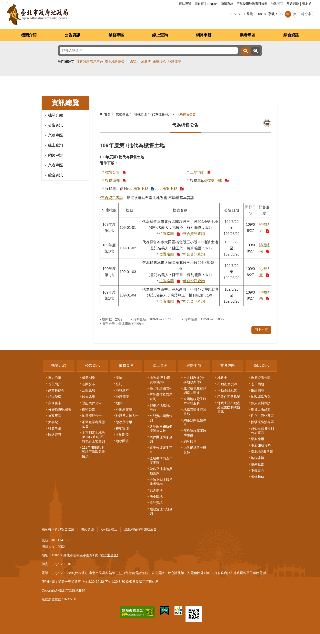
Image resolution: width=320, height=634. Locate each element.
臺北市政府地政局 (37, 14)
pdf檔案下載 (212, 180)
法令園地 (156, 496)
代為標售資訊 (161, 114)
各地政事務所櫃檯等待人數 (161, 429)
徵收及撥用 (124, 422)
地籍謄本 (122, 390)
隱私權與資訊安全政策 (58, 529)
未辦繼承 (159, 61)
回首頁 (199, 3)
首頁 (107, 114)
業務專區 (116, 35)
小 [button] (281, 14)
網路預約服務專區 (194, 422)
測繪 (119, 378)
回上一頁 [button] (261, 330)
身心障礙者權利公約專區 (262, 430)
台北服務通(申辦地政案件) (193, 380)
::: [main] (101, 108)
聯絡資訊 (54, 434)
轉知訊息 (88, 396)
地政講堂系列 (261, 396)
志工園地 (257, 384)
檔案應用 (257, 439)
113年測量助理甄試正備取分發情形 (93, 452)
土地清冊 (197, 172)
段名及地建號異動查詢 (161, 471)
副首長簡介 (56, 390)
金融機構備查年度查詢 (161, 460)
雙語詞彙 (293, 3)
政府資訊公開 (261, 378)
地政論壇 (257, 458)
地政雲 (146, 61)
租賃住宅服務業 (228, 396)
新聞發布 (88, 384)
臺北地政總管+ (160, 388)
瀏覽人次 (48, 547)
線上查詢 (160, 35)
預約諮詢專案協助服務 (194, 433)
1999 (119, 573)
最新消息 (88, 378)
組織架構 (54, 396)
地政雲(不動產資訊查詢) (160, 380)
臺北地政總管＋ (116, 61)
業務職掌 (54, 403)
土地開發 (122, 434)
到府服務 (190, 441)
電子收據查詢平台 (161, 450)
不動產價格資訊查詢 (161, 397)
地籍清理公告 (92, 415)
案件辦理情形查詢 (161, 439)
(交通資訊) (110, 555)
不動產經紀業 (227, 390)
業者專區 (247, 35)
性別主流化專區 (262, 415)
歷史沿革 (54, 378)
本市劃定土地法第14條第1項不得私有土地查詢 (93, 437)
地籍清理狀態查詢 (161, 511)
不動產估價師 (227, 384)
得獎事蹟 (54, 428)
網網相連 (257, 477)
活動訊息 (88, 390)
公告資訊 (72, 35)
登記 (119, 384)
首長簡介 (54, 384)
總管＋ (134, 61)
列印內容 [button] (267, 123)
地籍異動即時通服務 (194, 412)
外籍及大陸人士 (127, 415)
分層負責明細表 (59, 409)
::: (43, 352)
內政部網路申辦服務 (194, 450)
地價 (119, 403)
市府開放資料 (261, 445)
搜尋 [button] (245, 51)
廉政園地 (257, 390)
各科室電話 (109, 529)
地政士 (222, 378)
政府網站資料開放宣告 (140, 529)
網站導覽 (185, 3)
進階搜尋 (255, 51)
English (212, 4)
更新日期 (48, 540)
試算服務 (156, 490)
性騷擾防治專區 (262, 422)
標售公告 (112, 172)
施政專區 (54, 415)
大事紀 (53, 422)
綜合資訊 (291, 35)
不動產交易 (124, 409)
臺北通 (306, 3)
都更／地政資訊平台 (161, 407)
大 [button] (295, 14)
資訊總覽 (65, 102)
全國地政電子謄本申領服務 (194, 401)
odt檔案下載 (138, 189)
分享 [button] (308, 14)
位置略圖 (166, 234)
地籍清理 (174, 61)
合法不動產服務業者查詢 (161, 482)
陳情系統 (227, 3)
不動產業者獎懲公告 (93, 424)
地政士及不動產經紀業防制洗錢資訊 (228, 407)
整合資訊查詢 (194, 234)
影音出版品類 (261, 409)
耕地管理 (122, 428)
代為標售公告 (186, 114)
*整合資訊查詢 (111, 198)
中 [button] (288, 14)
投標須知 (112, 180)
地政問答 (277, 3)
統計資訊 (156, 503)
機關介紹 (29, 35)
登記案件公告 (92, 403)
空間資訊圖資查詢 (161, 418)
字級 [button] (271, 14)
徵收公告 (88, 409)
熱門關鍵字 (66, 61)
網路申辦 (203, 35)
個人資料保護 (261, 403)
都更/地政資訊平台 (89, 61)
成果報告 (257, 464)
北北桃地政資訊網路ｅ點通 (194, 390)
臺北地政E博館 (262, 451)
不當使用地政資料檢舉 (252, 3)
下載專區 (257, 470)
